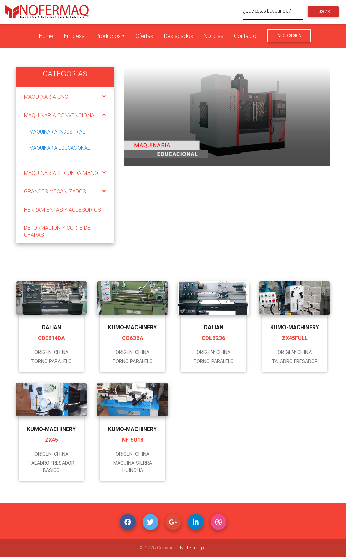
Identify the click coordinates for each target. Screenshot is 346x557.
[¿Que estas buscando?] (273, 12)
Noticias (213, 35)
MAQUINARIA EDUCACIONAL (59, 148)
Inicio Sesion (289, 35)
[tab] (65, 96)
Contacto (245, 35)
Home (46, 35)
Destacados (178, 35)
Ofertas (144, 35)
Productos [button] (108, 35)
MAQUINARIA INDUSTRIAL (57, 132)
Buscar (323, 11)
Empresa (74, 35)
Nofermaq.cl (193, 547)
